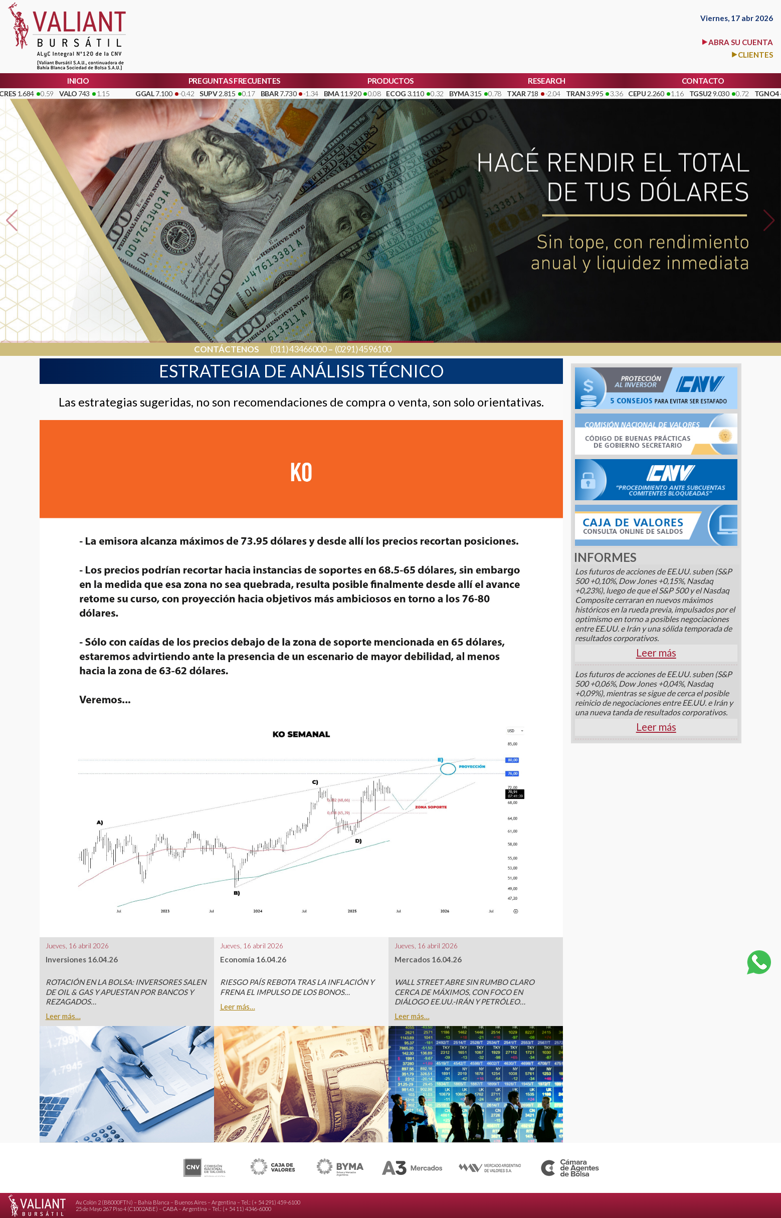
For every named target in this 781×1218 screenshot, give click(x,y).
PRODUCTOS (390, 80)
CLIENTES (755, 54)
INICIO (78, 80)
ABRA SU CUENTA (740, 42)
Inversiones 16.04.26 (82, 959)
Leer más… (63, 1016)
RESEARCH (546, 80)
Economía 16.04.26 (253, 959)
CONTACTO (703, 80)
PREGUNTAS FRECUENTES (234, 80)
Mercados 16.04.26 (428, 959)
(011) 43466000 (298, 349)
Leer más (656, 653)
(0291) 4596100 (363, 349)
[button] (12, 221)
